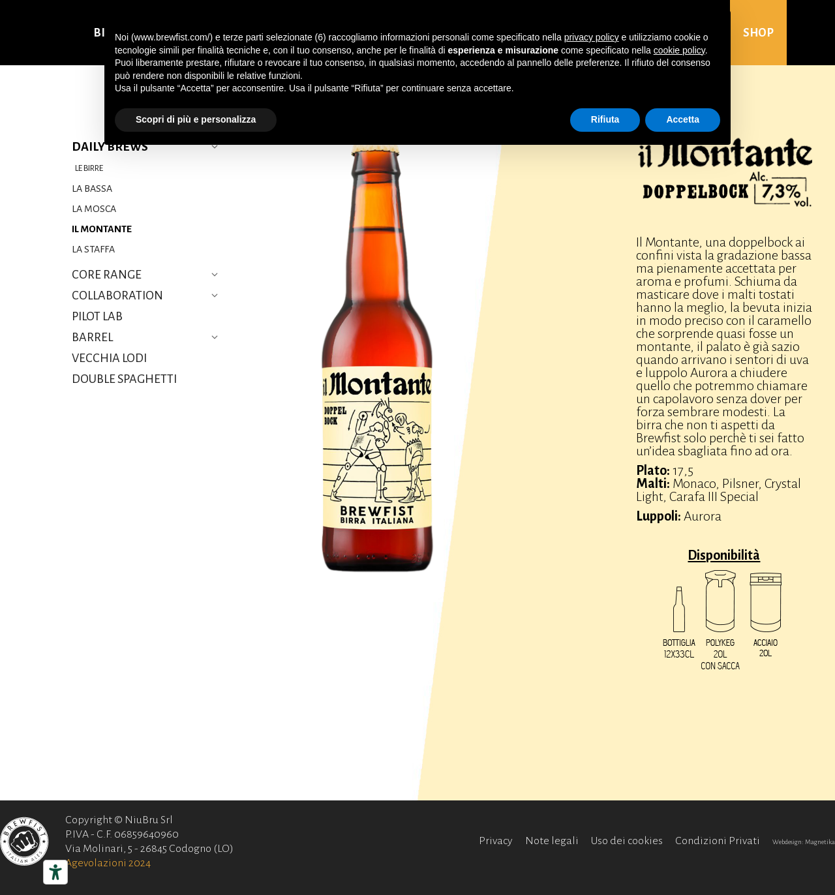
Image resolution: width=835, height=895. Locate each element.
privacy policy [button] (591, 37)
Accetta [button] (682, 119)
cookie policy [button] (679, 50)
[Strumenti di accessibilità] (55, 872)
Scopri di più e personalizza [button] (196, 119)
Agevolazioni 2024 (108, 863)
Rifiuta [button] (605, 119)
